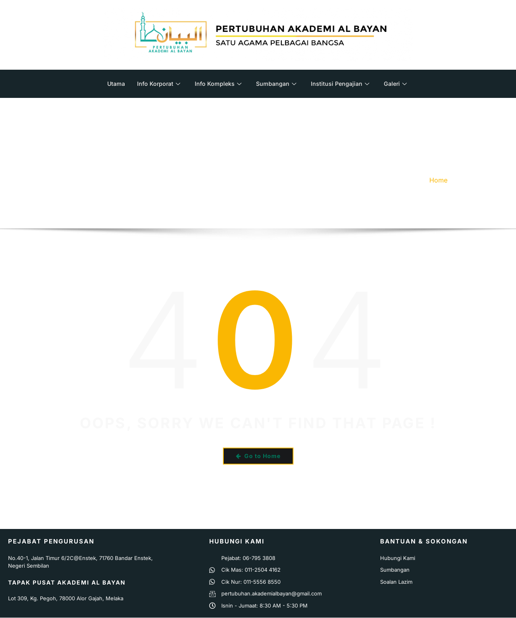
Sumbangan (276, 83)
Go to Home (258, 455)
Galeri (398, 83)
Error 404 (473, 180)
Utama (112, 83)
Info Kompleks (217, 83)
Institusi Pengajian (342, 83)
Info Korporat (156, 83)
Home (438, 180)
